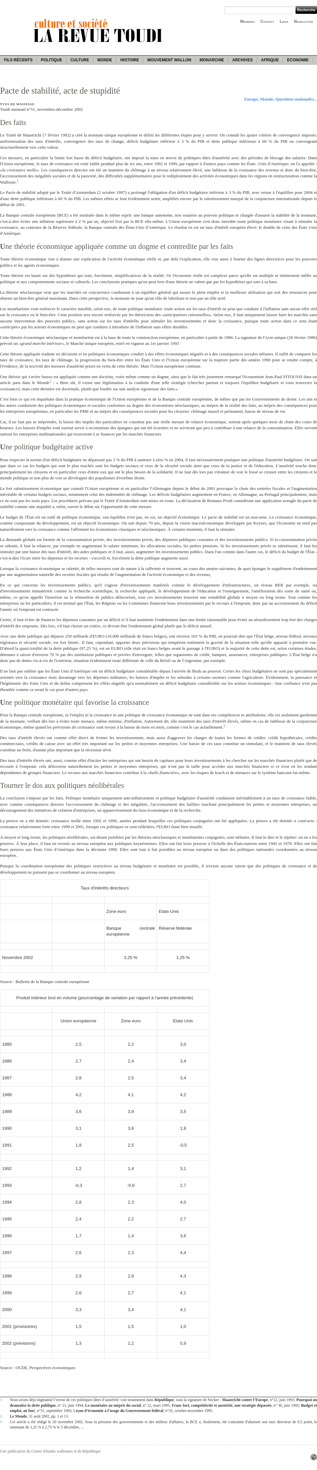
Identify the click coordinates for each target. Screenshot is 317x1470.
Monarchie (211, 60)
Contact (267, 21)
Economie (297, 60)
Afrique (270, 60)
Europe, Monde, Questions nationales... (280, 99)
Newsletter (303, 21)
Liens (284, 21)
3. (1, 1422)
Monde (104, 60)
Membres (247, 21)
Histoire (129, 60)
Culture (79, 60)
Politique (51, 60)
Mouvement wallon (169, 60)
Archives (242, 60)
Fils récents (18, 60)
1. (1, 1399)
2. (1, 1416)
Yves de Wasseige (17, 104)
